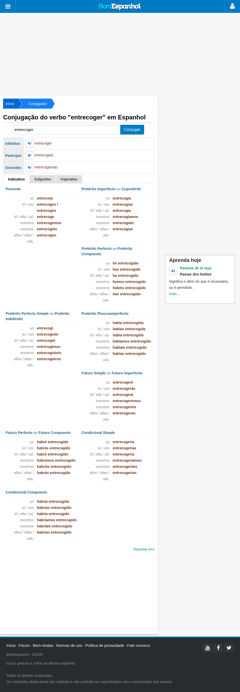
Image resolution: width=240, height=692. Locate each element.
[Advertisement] (120, 54)
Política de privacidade (104, 645)
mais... (174, 294)
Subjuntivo (42, 179)
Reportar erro (144, 549)
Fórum (24, 645)
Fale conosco (138, 645)
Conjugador (37, 104)
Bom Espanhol (120, 7)
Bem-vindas (43, 645)
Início (10, 104)
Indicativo (16, 179)
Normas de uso (69, 645)
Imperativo (69, 179)
